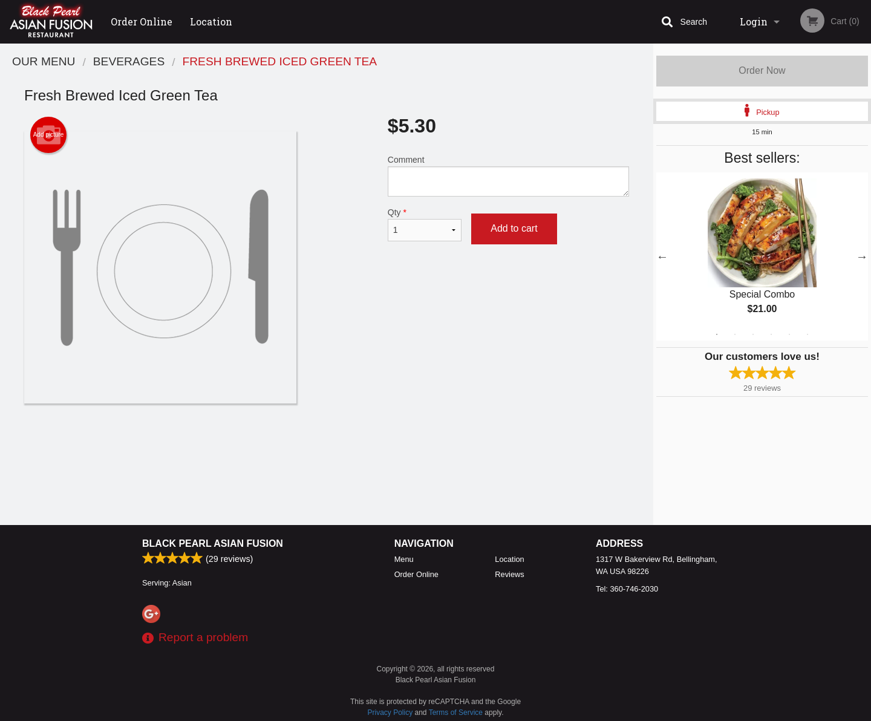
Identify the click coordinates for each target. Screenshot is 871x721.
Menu (404, 559)
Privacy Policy (390, 712)
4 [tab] (771, 334)
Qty (425, 224)
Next (862, 256)
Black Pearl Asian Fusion (212, 543)
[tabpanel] (762, 256)
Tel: (627, 588)
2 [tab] (735, 334)
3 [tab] (753, 334)
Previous (662, 256)
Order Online (141, 21)
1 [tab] (717, 334)
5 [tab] (789, 334)
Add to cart (514, 228)
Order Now (762, 70)
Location (211, 21)
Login (754, 21)
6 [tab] (807, 334)
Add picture (48, 135)
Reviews (509, 574)
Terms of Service (456, 712)
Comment (508, 176)
